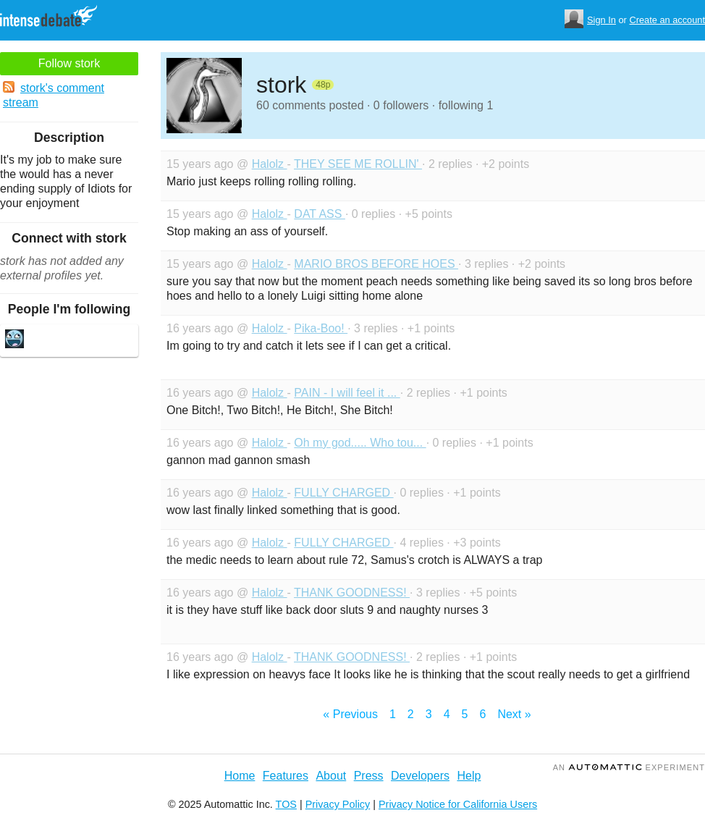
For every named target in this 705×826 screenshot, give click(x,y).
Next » (514, 714)
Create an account (667, 19)
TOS (286, 804)
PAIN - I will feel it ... (347, 393)
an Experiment (629, 767)
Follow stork (69, 63)
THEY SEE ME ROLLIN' (358, 164)
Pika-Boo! (320, 328)
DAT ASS (319, 214)
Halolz (269, 164)
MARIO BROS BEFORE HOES (376, 264)
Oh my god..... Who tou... (360, 443)
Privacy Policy (338, 804)
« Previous (350, 714)
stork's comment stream (53, 95)
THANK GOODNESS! (352, 592)
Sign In (601, 19)
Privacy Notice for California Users (458, 804)
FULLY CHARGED (343, 492)
